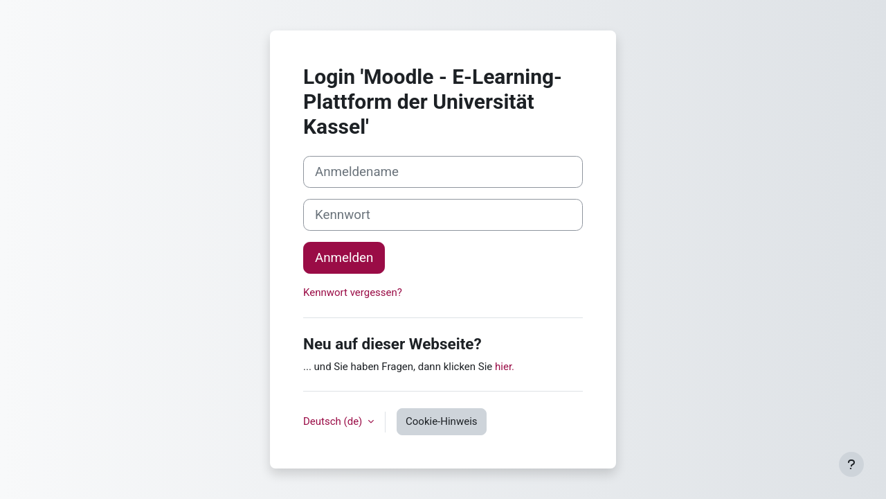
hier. (504, 366)
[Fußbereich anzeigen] (851, 464)
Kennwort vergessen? (352, 292)
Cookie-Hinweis (441, 421)
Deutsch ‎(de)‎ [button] (334, 421)
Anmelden (344, 257)
